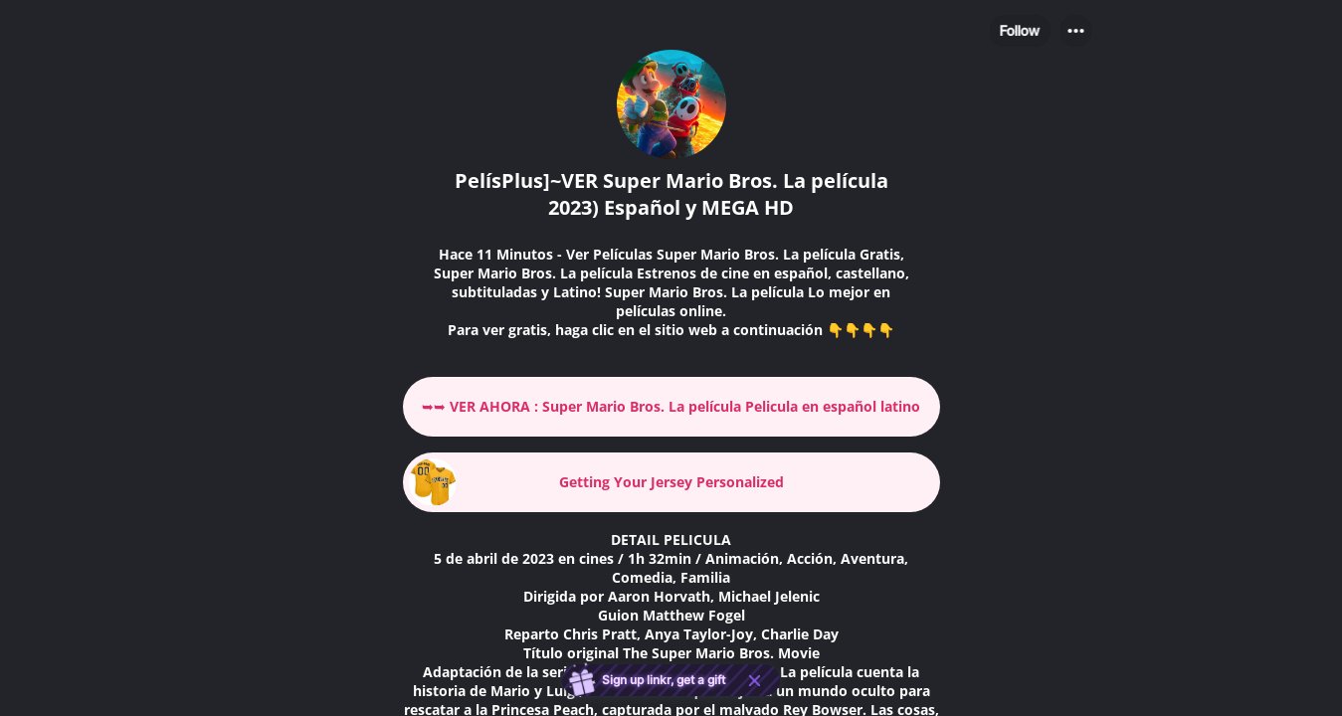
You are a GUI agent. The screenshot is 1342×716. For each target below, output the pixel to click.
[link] (671, 407)
